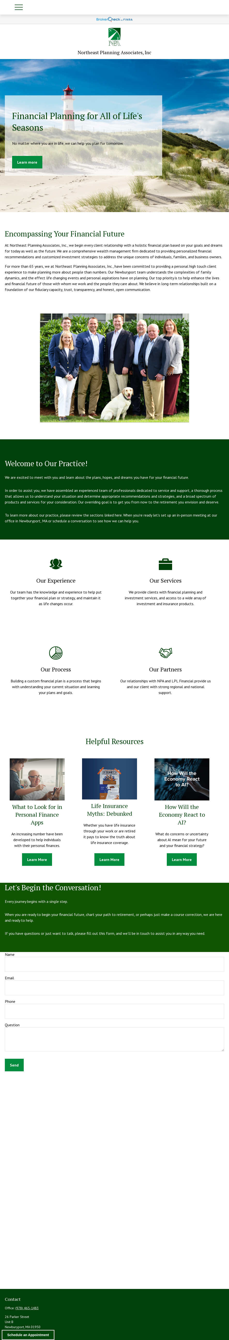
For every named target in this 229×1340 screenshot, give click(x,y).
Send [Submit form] (14, 1065)
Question (12, 1024)
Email (9, 977)
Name (10, 954)
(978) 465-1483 (27, 1308)
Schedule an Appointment (28, 1335)
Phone (10, 1001)
